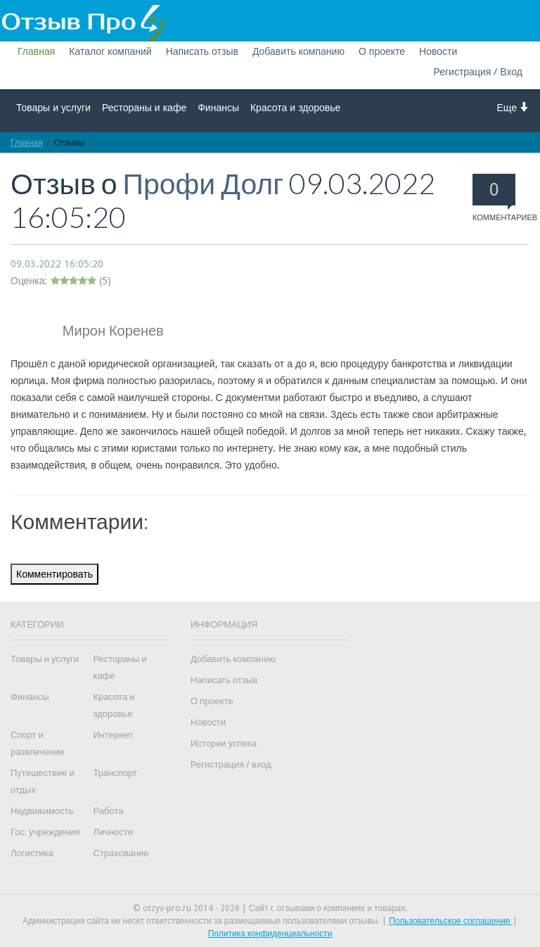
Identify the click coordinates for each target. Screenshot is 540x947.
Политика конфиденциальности (270, 934)
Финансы (218, 107)
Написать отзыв (202, 51)
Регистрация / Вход (477, 71)
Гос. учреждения (45, 832)
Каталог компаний (110, 51)
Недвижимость (42, 811)
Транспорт (116, 773)
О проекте (382, 51)
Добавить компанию (298, 51)
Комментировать (54, 574)
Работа (109, 811)
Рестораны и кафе (144, 107)
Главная (36, 51)
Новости (438, 51)
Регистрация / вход (231, 764)
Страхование (121, 853)
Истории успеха (224, 743)
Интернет (114, 735)
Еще (513, 107)
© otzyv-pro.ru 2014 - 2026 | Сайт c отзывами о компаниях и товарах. (270, 908)
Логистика (32, 853)
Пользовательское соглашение (451, 921)
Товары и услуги (53, 107)
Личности (114, 832)
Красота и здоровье (295, 107)
